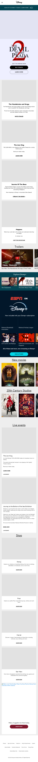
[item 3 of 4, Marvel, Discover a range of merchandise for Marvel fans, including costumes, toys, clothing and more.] (19, 622)
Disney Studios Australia (23, 751)
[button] (2, 2)
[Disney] (19, 2)
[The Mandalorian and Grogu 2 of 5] (26, 375)
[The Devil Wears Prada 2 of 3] (26, 281)
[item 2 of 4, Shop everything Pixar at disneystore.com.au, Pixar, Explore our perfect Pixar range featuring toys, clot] (19, 585)
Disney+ (4, 743)
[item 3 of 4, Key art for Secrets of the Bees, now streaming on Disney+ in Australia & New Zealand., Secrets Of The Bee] (19, 171)
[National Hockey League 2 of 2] (26, 321)
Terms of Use (24, 747)
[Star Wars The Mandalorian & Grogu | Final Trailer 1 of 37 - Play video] (17, 258)
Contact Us (18, 743)
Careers (33, 743)
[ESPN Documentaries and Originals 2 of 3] (26, 337)
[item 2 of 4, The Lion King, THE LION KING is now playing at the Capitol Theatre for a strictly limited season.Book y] (19, 132)
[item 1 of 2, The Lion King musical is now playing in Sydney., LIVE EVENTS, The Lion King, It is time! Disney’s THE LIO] (19, 440)
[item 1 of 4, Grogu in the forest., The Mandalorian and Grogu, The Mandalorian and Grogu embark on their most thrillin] (19, 91)
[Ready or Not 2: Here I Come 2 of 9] (26, 405)
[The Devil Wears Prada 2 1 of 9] (9, 405)
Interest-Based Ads (13, 751)
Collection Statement (16, 747)
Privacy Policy (30, 747)
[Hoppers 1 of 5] (9, 375)
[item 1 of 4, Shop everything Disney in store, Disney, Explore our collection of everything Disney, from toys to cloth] (19, 548)
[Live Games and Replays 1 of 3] (9, 337)
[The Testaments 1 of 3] (9, 281)
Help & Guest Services (26, 743)
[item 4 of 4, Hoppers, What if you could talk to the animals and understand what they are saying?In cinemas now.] (19, 214)
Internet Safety (7, 747)
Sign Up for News (11, 743)
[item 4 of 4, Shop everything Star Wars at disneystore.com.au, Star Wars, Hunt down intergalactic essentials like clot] (19, 658)
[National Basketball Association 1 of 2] (9, 321)
